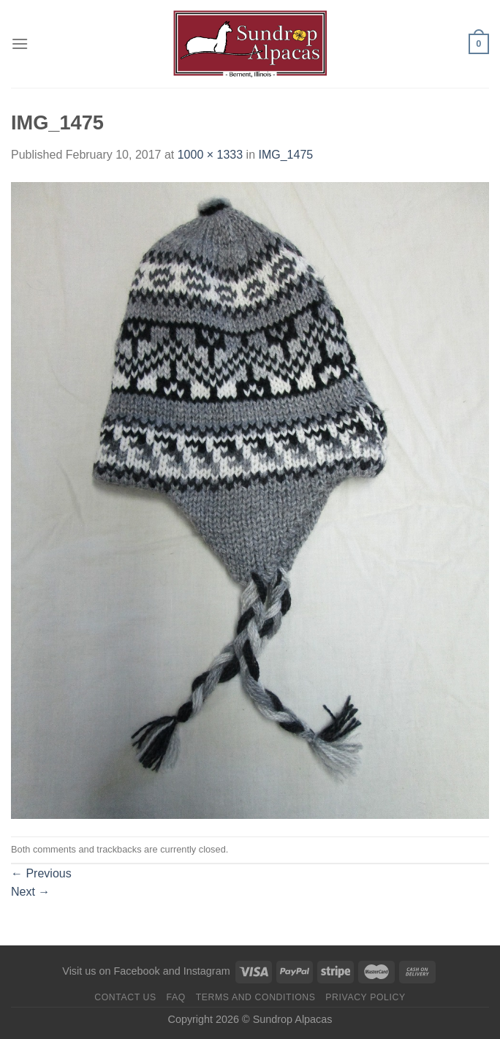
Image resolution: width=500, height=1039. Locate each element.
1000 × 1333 (210, 154)
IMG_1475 (285, 154)
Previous (41, 873)
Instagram (206, 971)
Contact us (125, 997)
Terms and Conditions (256, 997)
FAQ (176, 997)
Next (30, 891)
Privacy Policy (365, 997)
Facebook (136, 971)
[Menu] (20, 43)
